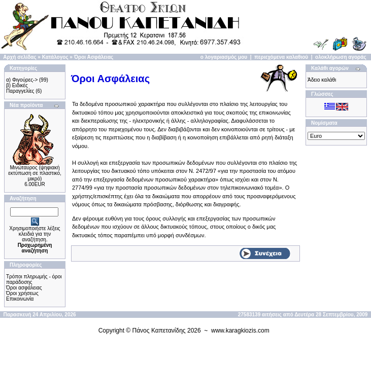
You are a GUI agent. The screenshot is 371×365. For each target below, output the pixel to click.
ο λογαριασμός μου (223, 57)
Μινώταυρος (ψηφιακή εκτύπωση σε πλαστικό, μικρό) (34, 173)
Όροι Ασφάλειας (94, 57)
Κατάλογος (55, 57)
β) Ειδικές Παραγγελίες (20, 88)
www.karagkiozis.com (240, 330)
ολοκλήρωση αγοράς (340, 57)
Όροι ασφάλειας (24, 287)
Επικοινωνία (19, 299)
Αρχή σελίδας (19, 57)
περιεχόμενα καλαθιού (281, 57)
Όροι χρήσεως (22, 293)
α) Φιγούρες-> (22, 80)
